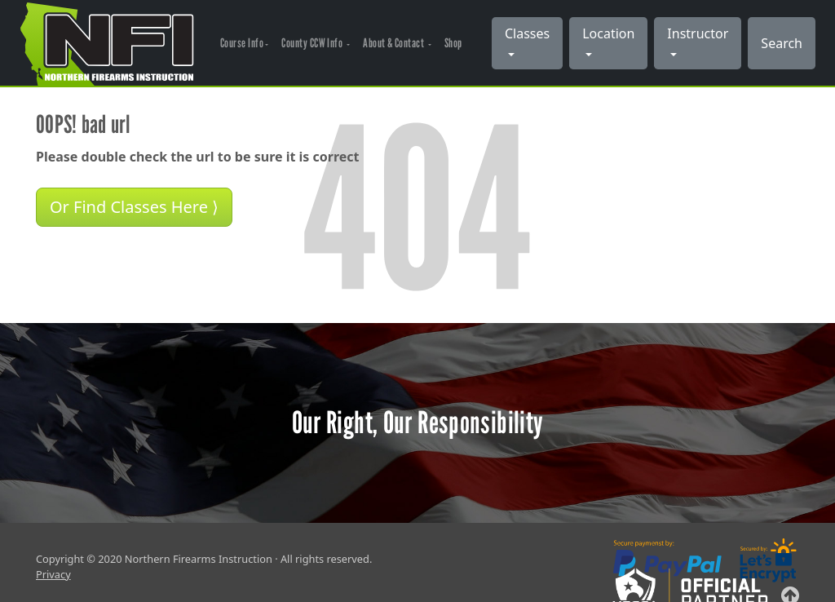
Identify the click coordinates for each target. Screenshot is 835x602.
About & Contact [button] (394, 43)
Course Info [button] (241, 43)
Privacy (53, 574)
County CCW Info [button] (312, 43)
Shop (453, 43)
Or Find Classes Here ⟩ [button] (134, 207)
